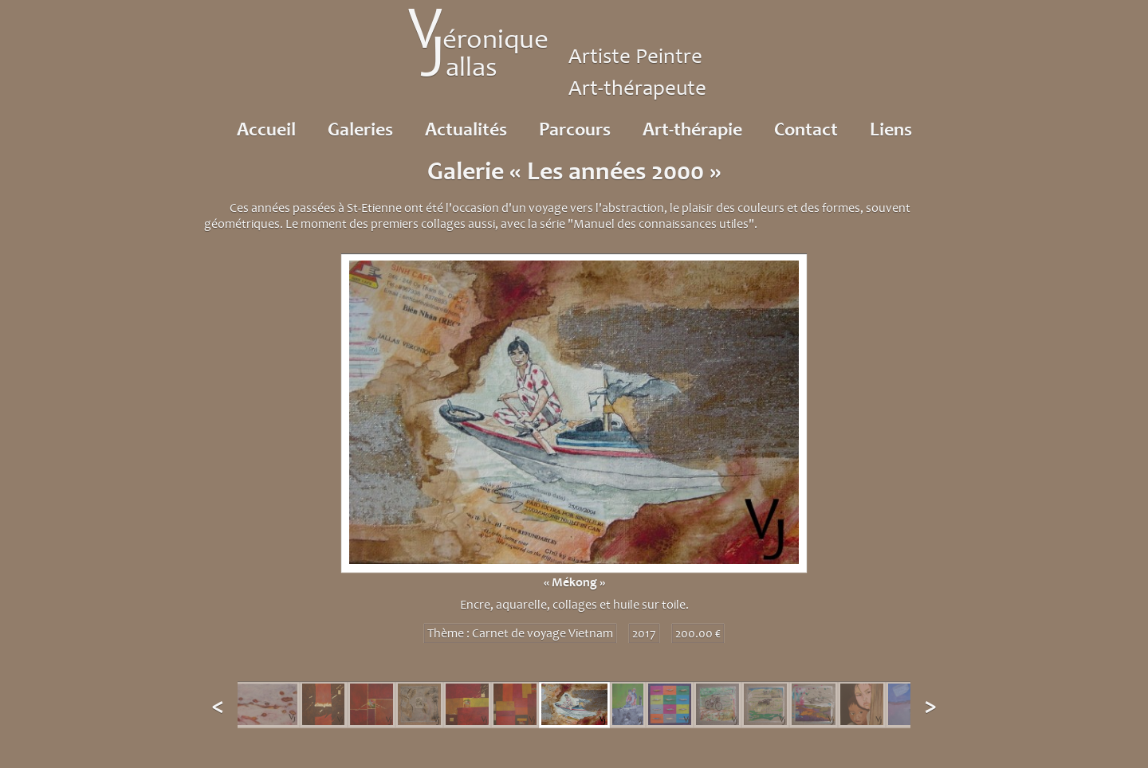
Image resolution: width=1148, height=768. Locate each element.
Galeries (360, 129)
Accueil (266, 129)
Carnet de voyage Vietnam (542, 633)
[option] (574, 447)
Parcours (575, 129)
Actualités (466, 129)
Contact (806, 129)
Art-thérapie (692, 129)
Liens (891, 129)
